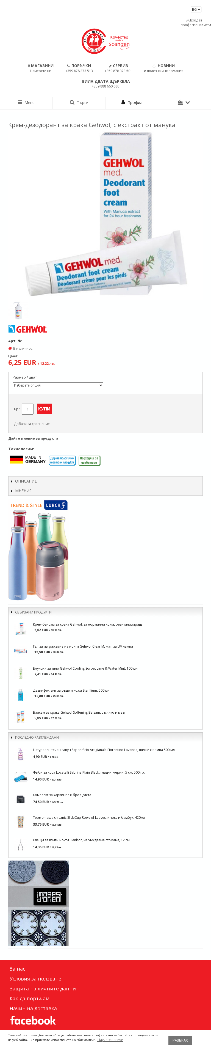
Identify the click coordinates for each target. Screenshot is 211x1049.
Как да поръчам (29, 998)
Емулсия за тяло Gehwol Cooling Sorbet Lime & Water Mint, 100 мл (85, 668)
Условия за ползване (35, 978)
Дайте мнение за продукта (33, 438)
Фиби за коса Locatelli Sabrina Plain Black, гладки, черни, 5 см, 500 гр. (89, 772)
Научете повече (110, 1039)
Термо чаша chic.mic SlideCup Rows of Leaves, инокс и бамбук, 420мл (89, 817)
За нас (17, 968)
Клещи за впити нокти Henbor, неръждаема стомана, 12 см (81, 840)
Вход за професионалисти (194, 22)
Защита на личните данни (43, 988)
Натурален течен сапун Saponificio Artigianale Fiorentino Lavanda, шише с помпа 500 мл (104, 749)
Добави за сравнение (32, 423)
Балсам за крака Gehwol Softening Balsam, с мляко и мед (78, 712)
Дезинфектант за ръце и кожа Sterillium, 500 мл (71, 690)
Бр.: (17, 409)
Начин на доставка (33, 1008)
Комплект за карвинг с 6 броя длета (62, 795)
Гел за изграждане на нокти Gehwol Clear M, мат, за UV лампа (83, 646)
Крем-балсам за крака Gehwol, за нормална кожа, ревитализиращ (87, 624)
